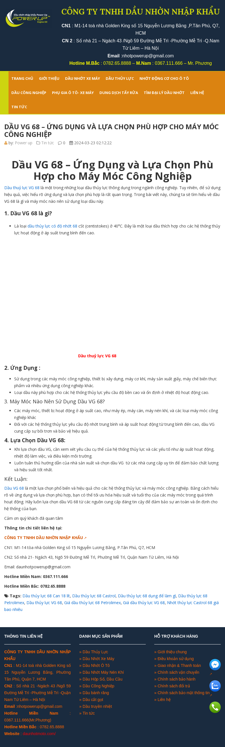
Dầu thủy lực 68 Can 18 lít (46, 595)
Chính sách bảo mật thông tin (184, 692)
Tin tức (47, 142)
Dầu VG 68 (14, 488)
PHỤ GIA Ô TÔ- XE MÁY (73, 92)
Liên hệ (164, 699)
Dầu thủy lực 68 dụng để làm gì (147, 595)
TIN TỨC (19, 106)
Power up (23, 142)
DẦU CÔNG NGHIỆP (28, 92)
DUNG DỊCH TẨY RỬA (118, 92)
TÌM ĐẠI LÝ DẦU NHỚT (164, 92)
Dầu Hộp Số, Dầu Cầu (102, 679)
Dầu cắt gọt (93, 699)
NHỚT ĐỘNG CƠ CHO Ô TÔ (164, 78)
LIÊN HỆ (197, 92)
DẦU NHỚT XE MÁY (82, 78)
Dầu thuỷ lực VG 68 (21, 187)
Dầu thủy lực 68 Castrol (94, 595)
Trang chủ (22, 78)
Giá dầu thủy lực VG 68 (144, 602)
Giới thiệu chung (172, 652)
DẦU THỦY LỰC (120, 78)
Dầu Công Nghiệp (98, 686)
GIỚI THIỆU (49, 78)
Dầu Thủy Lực (95, 652)
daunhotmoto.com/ (39, 733)
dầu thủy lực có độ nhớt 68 (51, 226)
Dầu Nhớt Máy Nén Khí (103, 672)
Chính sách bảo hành (176, 679)
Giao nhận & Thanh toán (179, 665)
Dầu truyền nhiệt (97, 706)
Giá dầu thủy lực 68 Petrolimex (92, 602)
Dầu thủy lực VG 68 (44, 602)
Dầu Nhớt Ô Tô (96, 665)
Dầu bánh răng (96, 692)
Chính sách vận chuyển (178, 672)
